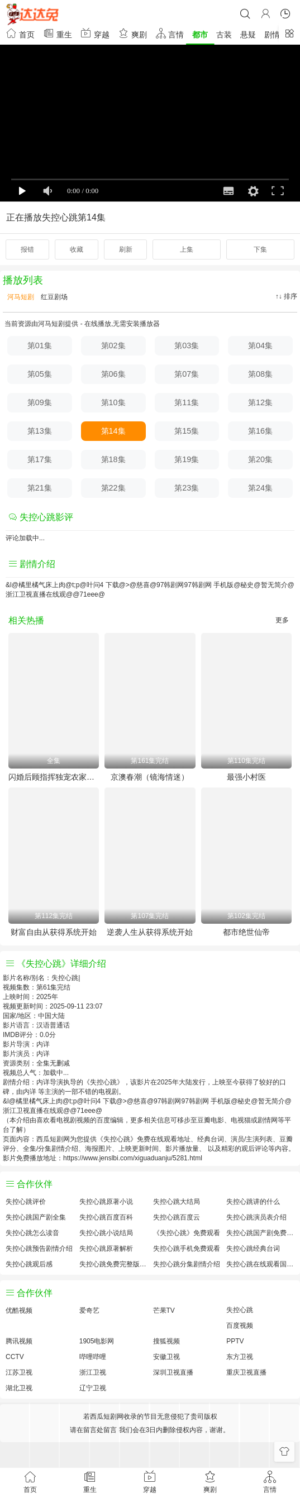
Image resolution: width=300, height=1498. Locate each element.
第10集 (113, 402)
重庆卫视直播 (246, 1372)
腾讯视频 (19, 1341)
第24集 (260, 487)
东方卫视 (239, 1357)
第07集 (186, 373)
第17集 (39, 459)
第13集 (39, 430)
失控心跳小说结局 (106, 1233)
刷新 (125, 249)
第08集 (260, 373)
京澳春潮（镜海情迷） (150, 776)
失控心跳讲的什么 (253, 1202)
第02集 (113, 345)
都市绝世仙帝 (246, 932)
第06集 (113, 373)
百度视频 (239, 1325)
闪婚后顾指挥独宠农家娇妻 (53, 776)
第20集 (260, 459)
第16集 (260, 430)
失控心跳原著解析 (106, 1248)
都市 (200, 34)
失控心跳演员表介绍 (256, 1217)
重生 (57, 33)
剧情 (272, 34)
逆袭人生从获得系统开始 (150, 932)
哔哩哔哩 (92, 1357)
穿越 (94, 33)
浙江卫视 (92, 1372)
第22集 (113, 487)
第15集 (186, 430)
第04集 (260, 345)
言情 (169, 33)
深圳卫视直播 (173, 1372)
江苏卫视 (19, 1372)
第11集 (186, 402)
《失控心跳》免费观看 (186, 1233)
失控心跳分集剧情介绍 (186, 1264)
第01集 (39, 345)
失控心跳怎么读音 (32, 1233)
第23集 (186, 487)
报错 (27, 249)
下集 (260, 249)
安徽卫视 (166, 1357)
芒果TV (164, 1310)
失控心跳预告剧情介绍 (39, 1248)
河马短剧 (20, 297)
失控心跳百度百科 (106, 1217)
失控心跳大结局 (176, 1202)
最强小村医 (246, 776)
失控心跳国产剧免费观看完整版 (260, 1233)
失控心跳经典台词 (253, 1248)
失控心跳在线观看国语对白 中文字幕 (260, 1264)
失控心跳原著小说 (106, 1202)
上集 (186, 249)
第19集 (186, 459)
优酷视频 (19, 1310)
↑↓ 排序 (286, 296)
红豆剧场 (53, 297)
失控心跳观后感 (29, 1264)
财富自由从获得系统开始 (54, 932)
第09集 (39, 402)
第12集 (260, 402)
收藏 (76, 249)
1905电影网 (97, 1341)
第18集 (113, 459)
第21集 (39, 487)
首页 (20, 33)
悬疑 (248, 34)
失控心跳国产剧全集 (36, 1217)
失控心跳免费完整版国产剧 (113, 1264)
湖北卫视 (19, 1388)
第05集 (39, 373)
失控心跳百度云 (176, 1217)
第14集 (113, 430)
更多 (282, 620)
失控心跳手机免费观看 (186, 1248)
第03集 (186, 345)
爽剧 (132, 33)
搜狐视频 (166, 1341)
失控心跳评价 (26, 1202)
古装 (224, 34)
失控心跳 (239, 1310)
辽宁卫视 (92, 1388)
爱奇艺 (89, 1310)
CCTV (15, 1357)
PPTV (235, 1341)
